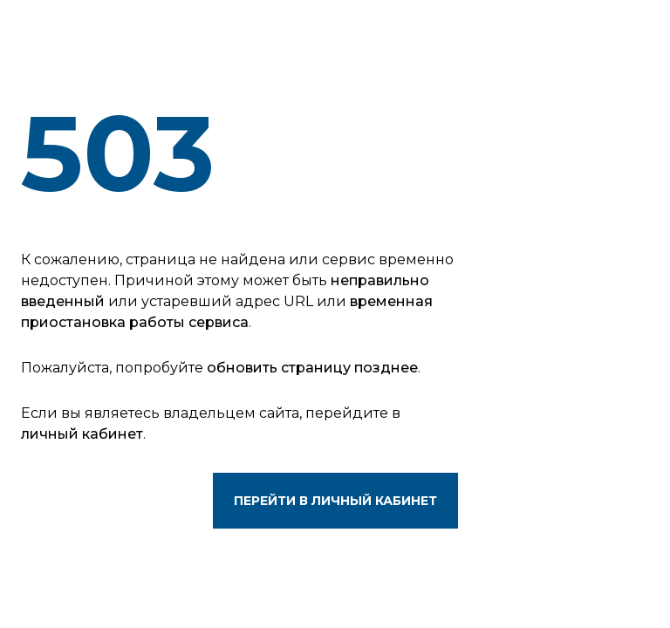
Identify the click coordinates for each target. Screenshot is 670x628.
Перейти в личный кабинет (335, 501)
